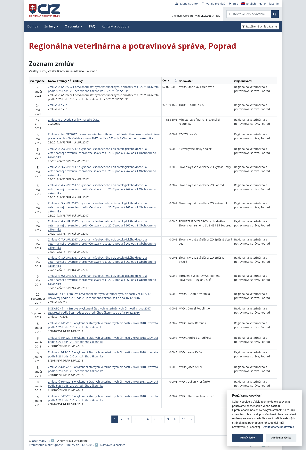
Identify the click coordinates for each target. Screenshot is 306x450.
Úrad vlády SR (41, 441)
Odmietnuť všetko (281, 437)
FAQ (92, 26)
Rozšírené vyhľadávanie (259, 26)
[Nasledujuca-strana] (191, 419)
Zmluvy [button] (49, 26)
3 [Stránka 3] (128, 419)
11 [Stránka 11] (184, 419)
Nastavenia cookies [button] (112, 445)
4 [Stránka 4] (135, 419)
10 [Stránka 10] (175, 419)
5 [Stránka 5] (141, 419)
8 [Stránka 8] (161, 419)
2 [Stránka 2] (121, 419)
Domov (32, 26)
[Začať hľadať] (275, 14)
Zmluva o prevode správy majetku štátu (74, 119)
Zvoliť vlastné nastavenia (278, 427)
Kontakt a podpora (116, 26)
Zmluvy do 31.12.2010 (80, 445)
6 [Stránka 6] (148, 419)
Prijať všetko (247, 437)
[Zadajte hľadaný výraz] (248, 14)
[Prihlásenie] (269, 3)
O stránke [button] (72, 26)
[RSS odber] (233, 3)
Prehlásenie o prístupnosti (46, 445)
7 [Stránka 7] (155, 419)
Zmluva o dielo (57, 105)
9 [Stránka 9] (168, 419)
